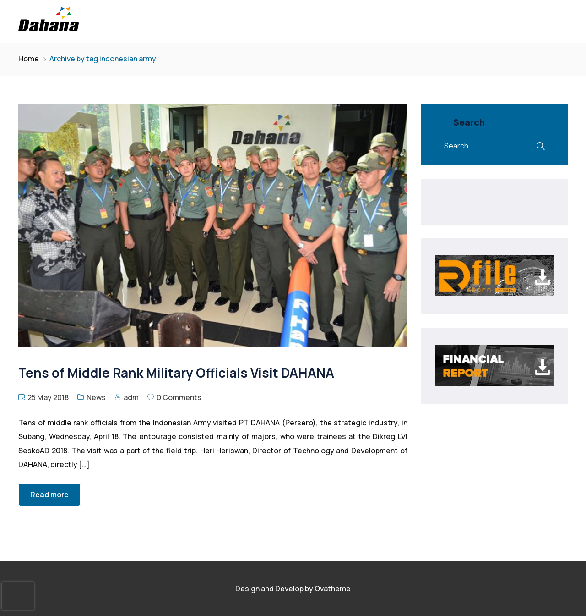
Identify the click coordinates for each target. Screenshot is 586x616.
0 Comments (179, 397)
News (96, 397)
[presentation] (18, 596)
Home (28, 59)
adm (131, 397)
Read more (49, 495)
